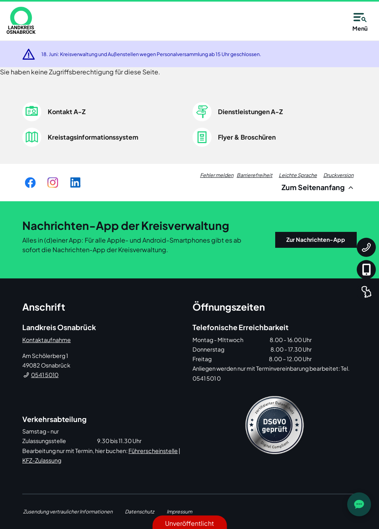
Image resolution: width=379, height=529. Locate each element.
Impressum (179, 511)
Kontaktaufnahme (46, 339)
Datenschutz (139, 511)
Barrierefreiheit (254, 175)
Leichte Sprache (298, 175)
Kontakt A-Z (67, 111)
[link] (21, 20)
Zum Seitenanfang (319, 187)
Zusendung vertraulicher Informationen (68, 511)
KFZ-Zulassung (41, 460)
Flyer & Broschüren (247, 137)
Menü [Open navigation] (360, 21)
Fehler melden (216, 175)
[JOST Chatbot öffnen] (359, 504)
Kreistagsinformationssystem (93, 137)
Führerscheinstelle (153, 450)
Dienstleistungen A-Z (250, 111)
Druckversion (338, 175)
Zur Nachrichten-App (315, 239)
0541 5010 (44, 374)
